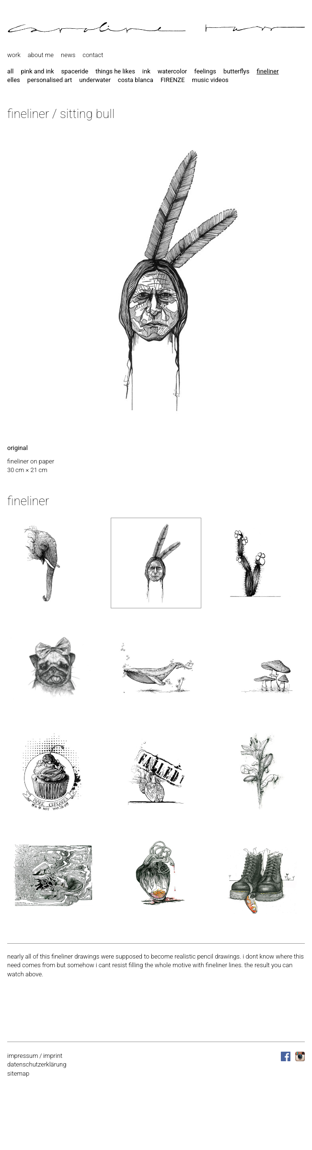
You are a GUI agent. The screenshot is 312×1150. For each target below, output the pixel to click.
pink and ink (37, 71)
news (68, 55)
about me (41, 55)
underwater (94, 79)
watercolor (172, 71)
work (14, 55)
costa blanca (135, 79)
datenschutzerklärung (36, 1064)
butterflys (236, 71)
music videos (210, 79)
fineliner (267, 71)
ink (146, 71)
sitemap (18, 1073)
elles (13, 79)
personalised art (49, 79)
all (10, 71)
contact (92, 55)
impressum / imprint (34, 1055)
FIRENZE (173, 79)
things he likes (115, 71)
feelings (205, 71)
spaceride (75, 71)
